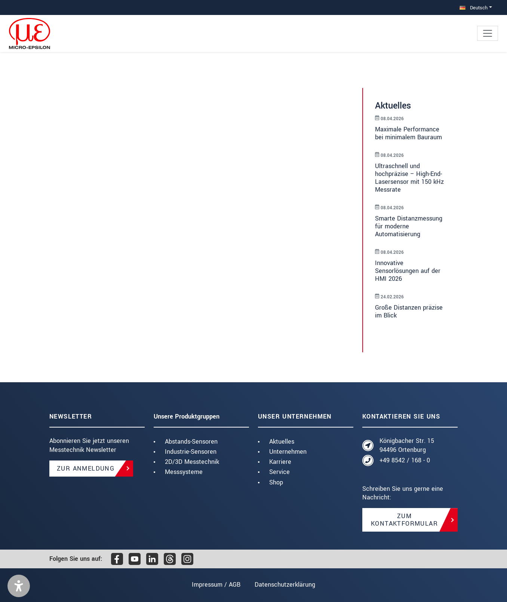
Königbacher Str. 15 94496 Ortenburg (407, 445)
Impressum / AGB (216, 584)
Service (279, 472)
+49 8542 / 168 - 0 (405, 460)
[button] (18, 586)
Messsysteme (184, 472)
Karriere (280, 462)
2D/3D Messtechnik (192, 462)
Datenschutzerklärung (285, 584)
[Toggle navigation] (487, 33)
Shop (276, 482)
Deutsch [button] (474, 7)
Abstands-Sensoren (191, 442)
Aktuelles (281, 442)
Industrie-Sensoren (190, 452)
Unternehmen (288, 452)
